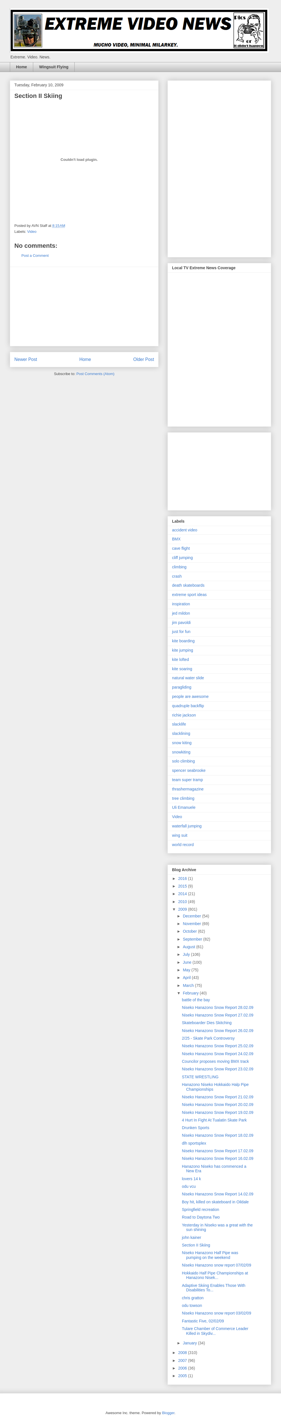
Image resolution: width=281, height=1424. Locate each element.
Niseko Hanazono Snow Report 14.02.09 (217, 1194)
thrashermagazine (188, 789)
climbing (179, 567)
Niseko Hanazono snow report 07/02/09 (216, 1265)
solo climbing (183, 761)
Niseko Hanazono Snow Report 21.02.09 (217, 1097)
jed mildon (181, 613)
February (191, 993)
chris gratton (193, 1298)
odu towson (192, 1305)
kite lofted (180, 659)
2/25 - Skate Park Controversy (208, 1038)
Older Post (143, 359)
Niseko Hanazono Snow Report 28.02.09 (217, 1007)
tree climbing (183, 798)
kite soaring (182, 669)
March (189, 985)
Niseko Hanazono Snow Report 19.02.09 (217, 1112)
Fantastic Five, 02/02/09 (203, 1321)
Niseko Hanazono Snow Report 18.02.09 (217, 1135)
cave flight (181, 548)
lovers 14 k (191, 1179)
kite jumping (182, 650)
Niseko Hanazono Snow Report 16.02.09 (217, 1158)
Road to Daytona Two (201, 1217)
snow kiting (181, 743)
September (193, 939)
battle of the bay (196, 1000)
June (187, 962)
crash (177, 576)
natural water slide (188, 678)
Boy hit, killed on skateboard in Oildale (215, 1202)
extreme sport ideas (189, 594)
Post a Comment (35, 255)
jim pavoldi (181, 622)
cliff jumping (182, 557)
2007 (183, 1360)
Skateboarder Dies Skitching (207, 1022)
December (192, 916)
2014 (183, 893)
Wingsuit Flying (53, 67)
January (190, 1343)
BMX (176, 539)
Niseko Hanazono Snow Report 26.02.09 (217, 1030)
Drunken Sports (195, 1127)
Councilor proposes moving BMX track (215, 1061)
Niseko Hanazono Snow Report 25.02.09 (217, 1046)
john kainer (191, 1237)
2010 (183, 901)
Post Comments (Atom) (95, 374)
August (189, 947)
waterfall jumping (187, 826)
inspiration (181, 604)
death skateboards (188, 585)
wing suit (179, 835)
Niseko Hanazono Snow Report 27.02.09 (217, 1015)
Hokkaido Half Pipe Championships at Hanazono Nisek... (215, 1275)
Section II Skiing (196, 1245)
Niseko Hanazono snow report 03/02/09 (216, 1313)
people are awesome (190, 696)
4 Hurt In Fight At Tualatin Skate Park (214, 1120)
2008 (183, 1352)
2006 (183, 1368)
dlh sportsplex (194, 1143)
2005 (183, 1375)
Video (32, 231)
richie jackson (184, 715)
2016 (183, 878)
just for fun (181, 631)
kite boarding (183, 641)
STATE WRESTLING (200, 1077)
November (192, 923)
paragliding (181, 687)
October (190, 931)
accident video (184, 530)
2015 (183, 886)
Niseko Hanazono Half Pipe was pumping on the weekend (210, 1255)
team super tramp (187, 779)
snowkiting (181, 752)
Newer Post (25, 359)
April (187, 977)
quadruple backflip (188, 706)
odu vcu (189, 1186)
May (187, 970)
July (187, 954)
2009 (183, 909)
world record (183, 844)
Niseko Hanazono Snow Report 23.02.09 (217, 1069)
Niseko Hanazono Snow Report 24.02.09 (217, 1053)
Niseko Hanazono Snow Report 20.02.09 (217, 1104)
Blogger (168, 1413)
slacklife (179, 724)
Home (21, 67)
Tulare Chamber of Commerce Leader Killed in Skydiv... (215, 1331)
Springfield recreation (200, 1209)
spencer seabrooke (189, 770)
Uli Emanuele (183, 807)
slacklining (181, 733)
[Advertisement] (84, 306)
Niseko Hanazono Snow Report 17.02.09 (217, 1151)
